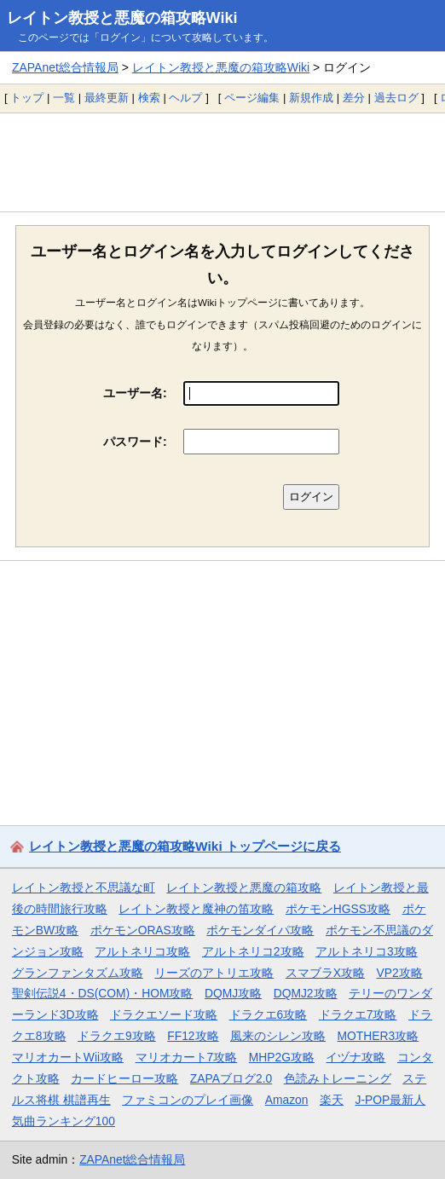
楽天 (332, 1100)
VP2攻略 (400, 973)
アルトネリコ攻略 (142, 951)
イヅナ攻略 (355, 1057)
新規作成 (311, 97)
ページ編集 (252, 97)
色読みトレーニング (337, 1078)
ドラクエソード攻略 (163, 1014)
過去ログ (396, 97)
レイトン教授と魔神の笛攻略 (196, 909)
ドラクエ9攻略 (117, 1036)
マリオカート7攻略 (187, 1057)
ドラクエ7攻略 (358, 1014)
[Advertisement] (222, 162)
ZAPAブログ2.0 (231, 1078)
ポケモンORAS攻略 (142, 930)
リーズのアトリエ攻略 (214, 973)
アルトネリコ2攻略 (253, 951)
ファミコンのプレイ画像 (187, 1100)
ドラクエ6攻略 (268, 1014)
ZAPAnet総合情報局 (65, 67)
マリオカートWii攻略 (68, 1057)
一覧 (64, 97)
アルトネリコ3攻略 (366, 951)
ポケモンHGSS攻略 (338, 909)
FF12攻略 (192, 1036)
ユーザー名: (135, 393)
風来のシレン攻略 (278, 1036)
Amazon (287, 1100)
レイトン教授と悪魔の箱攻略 (243, 887)
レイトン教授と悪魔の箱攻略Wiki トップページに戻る (185, 846)
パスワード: (135, 441)
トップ (26, 97)
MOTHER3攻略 (378, 1036)
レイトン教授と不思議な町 (83, 887)
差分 (354, 97)
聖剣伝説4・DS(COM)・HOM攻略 (103, 993)
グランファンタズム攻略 (77, 973)
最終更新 (106, 97)
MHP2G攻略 (282, 1057)
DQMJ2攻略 (306, 993)
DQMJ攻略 (233, 993)
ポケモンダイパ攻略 (260, 930)
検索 (149, 97)
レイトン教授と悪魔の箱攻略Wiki (122, 17)
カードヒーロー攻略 (124, 1078)
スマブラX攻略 (325, 973)
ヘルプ (185, 97)
